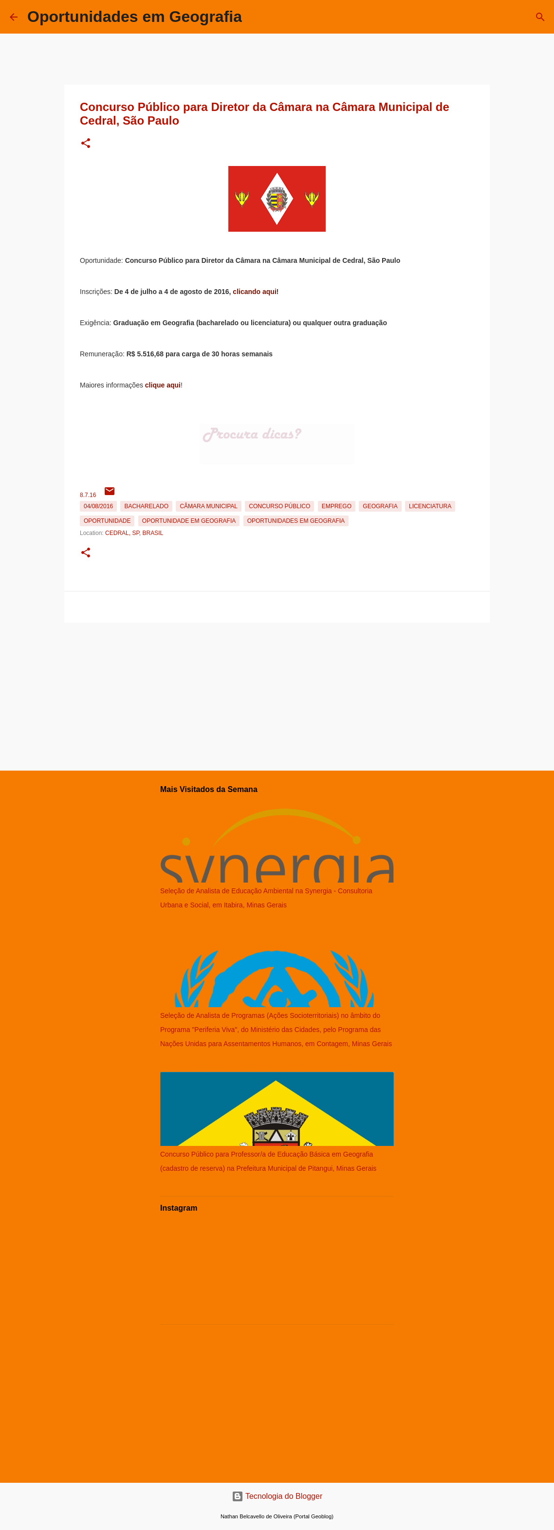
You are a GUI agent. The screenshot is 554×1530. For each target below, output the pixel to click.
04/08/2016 (98, 506)
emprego (336, 506)
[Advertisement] (277, 695)
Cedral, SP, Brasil (134, 533)
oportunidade (107, 520)
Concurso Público (279, 506)
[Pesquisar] (540, 17)
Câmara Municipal (208, 506)
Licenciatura (430, 506)
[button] (86, 143)
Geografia (380, 506)
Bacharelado (146, 506)
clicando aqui (254, 291)
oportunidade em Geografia (189, 520)
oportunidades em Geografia (296, 520)
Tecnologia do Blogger (277, 1496)
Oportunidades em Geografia (134, 16)
